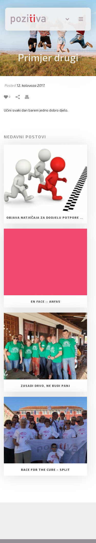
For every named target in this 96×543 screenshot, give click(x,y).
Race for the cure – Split (45, 469)
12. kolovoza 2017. (31, 85)
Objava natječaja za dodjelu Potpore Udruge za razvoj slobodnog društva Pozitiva (46, 217)
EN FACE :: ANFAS (45, 301)
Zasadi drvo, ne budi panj (45, 385)
